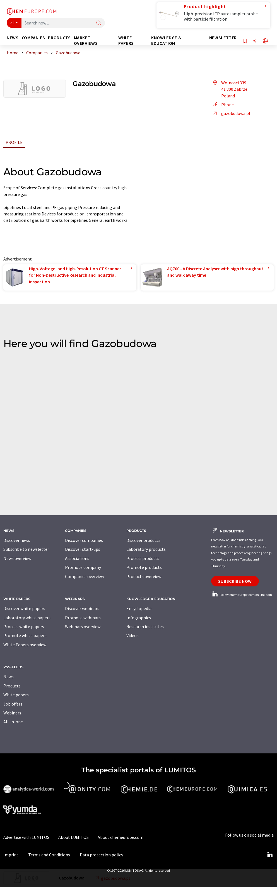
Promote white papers (25, 635)
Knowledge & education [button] (166, 40)
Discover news (16, 540)
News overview (17, 558)
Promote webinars (83, 617)
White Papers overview (24, 644)
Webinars (12, 713)
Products (12, 686)
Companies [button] (33, 37)
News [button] (13, 37)
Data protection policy (101, 854)
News (8, 676)
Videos (132, 635)
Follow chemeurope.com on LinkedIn (241, 595)
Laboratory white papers (26, 617)
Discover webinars (82, 608)
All (12, 22)
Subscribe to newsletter (26, 549)
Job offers (12, 704)
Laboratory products (146, 549)
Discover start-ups (82, 549)
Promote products (144, 567)
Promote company (83, 567)
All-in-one (13, 721)
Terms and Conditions (49, 854)
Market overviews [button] (86, 40)
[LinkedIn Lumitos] (270, 854)
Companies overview (84, 576)
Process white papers (23, 626)
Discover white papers (24, 608)
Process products (142, 558)
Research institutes (145, 626)
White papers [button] (126, 40)
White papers (16, 694)
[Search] (99, 23)
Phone (222, 104)
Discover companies (84, 540)
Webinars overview (82, 626)
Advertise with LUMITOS (26, 837)
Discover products (143, 540)
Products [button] (59, 37)
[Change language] (265, 41)
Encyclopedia (138, 608)
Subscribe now (235, 581)
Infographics (138, 617)
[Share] (255, 41)
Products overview (143, 576)
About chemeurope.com (120, 837)
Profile (14, 142)
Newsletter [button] (223, 37)
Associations (77, 558)
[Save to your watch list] (245, 41)
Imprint (10, 854)
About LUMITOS (73, 837)
